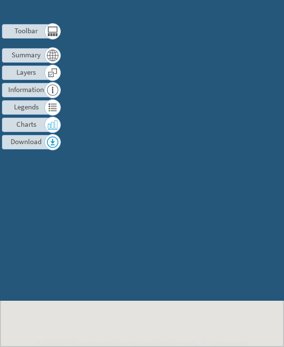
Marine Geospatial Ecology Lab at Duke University (133, 342)
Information (26, 89)
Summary (26, 54)
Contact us (237, 12)
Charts (26, 124)
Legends (26, 106)
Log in (244, 23)
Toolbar (26, 30)
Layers (26, 72)
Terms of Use (196, 12)
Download (26, 141)
